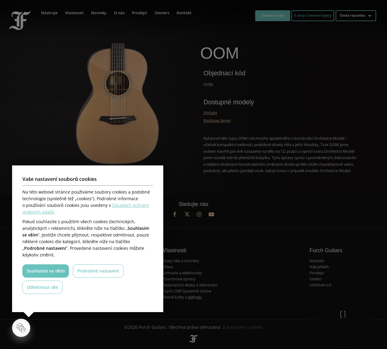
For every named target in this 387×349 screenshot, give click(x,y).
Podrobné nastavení (98, 271)
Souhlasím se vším (46, 271)
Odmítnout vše (42, 287)
